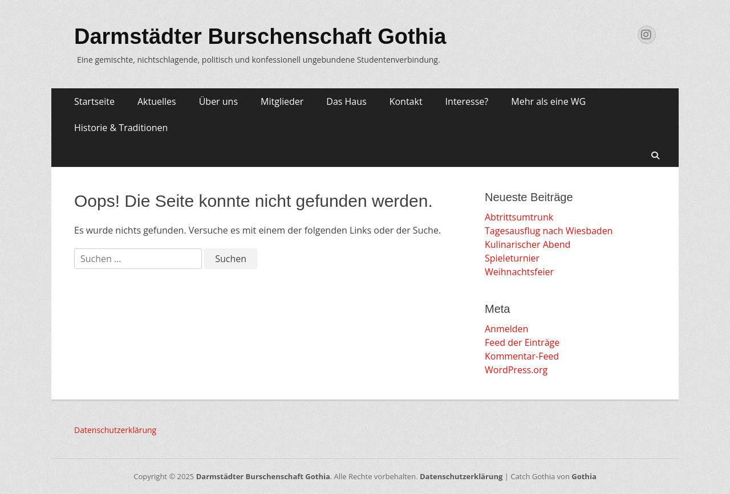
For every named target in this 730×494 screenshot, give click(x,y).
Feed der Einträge (522, 342)
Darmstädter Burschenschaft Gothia (260, 36)
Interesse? (467, 101)
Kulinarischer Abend (527, 244)
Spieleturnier (512, 258)
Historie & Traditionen (121, 127)
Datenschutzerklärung (115, 429)
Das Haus (346, 101)
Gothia (583, 476)
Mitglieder (282, 101)
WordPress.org (516, 370)
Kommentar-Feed (522, 356)
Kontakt (406, 101)
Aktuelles (156, 101)
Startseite (94, 101)
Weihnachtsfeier (519, 272)
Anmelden (506, 328)
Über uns (218, 101)
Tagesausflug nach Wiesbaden (549, 230)
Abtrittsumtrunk (519, 217)
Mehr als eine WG (548, 101)
